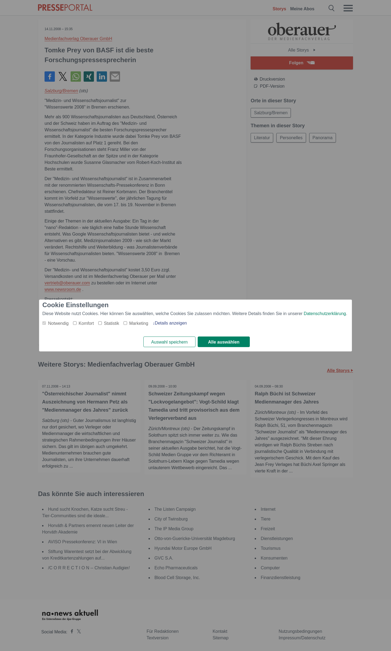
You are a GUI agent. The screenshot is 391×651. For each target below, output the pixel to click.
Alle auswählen (223, 342)
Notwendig (58, 323)
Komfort (86, 323)
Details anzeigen (171, 323)
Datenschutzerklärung (325, 313)
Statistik (111, 323)
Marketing (138, 323)
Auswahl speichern (169, 342)
